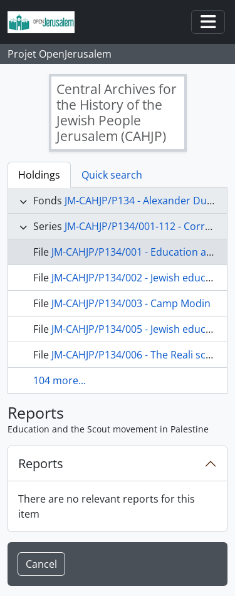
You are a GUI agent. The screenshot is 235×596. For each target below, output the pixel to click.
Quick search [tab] (111, 175)
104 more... (59, 380)
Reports (40, 463)
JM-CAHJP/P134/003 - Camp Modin (131, 303)
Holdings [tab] (39, 175)
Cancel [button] (41, 564)
